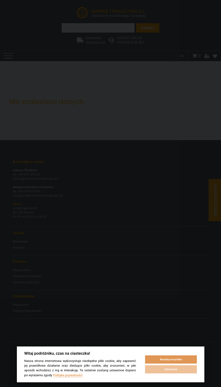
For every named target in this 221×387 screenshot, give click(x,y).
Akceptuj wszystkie (171, 359)
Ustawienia (171, 369)
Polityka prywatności (68, 375)
